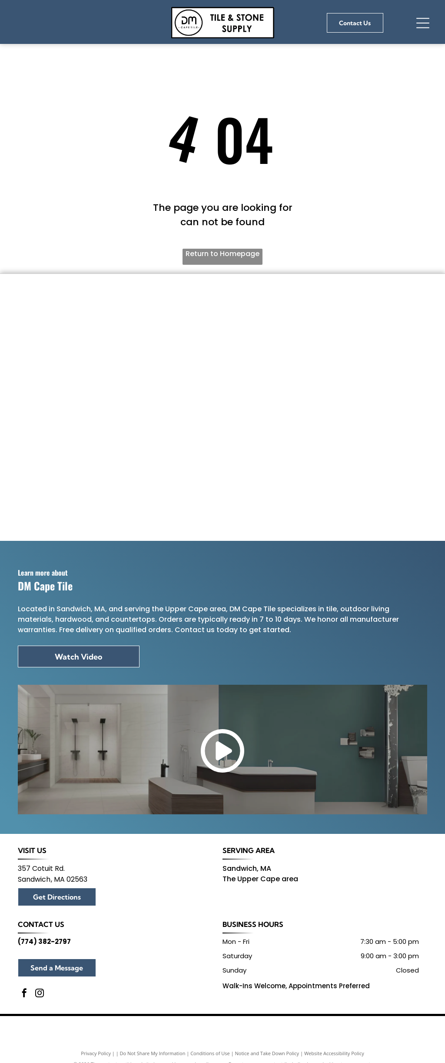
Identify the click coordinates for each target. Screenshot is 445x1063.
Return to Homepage (222, 254)
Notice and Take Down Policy (267, 1053)
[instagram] (39, 994)
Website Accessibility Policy (334, 1053)
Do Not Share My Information (153, 1053)
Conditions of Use (210, 1053)
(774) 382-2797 (44, 941)
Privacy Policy (96, 1053)
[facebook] (24, 994)
